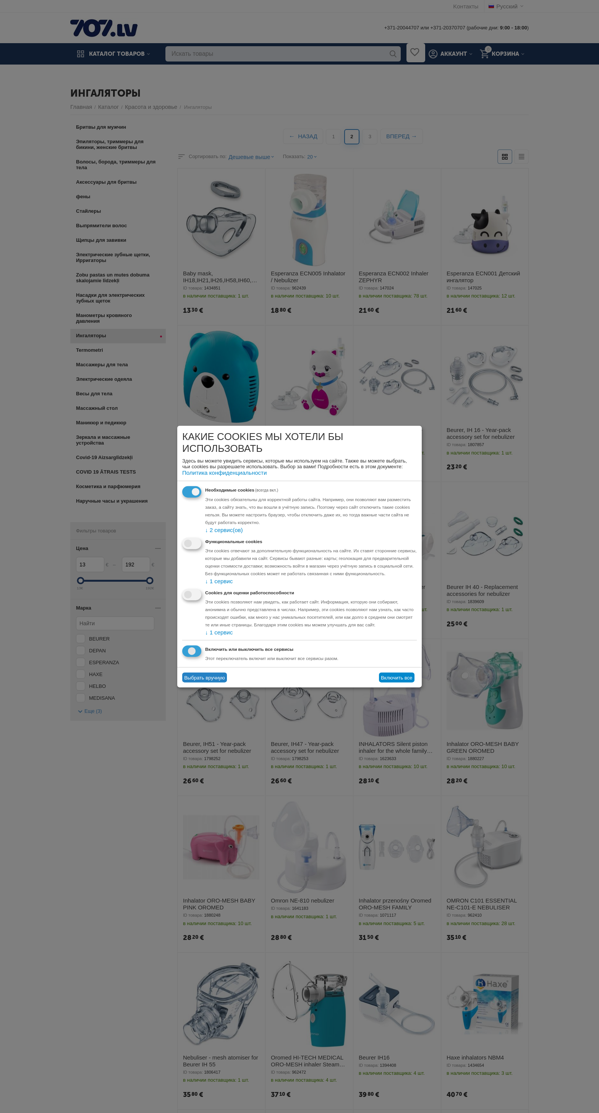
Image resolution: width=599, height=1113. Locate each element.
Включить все (396, 676)
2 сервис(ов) (221, 530)
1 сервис (217, 581)
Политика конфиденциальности (219, 473)
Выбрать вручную (204, 676)
